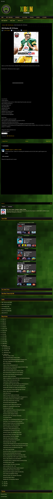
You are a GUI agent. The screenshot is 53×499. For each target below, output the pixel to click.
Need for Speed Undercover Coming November (13, 423)
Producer (26, 274)
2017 (3, 328)
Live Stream (24, 17)
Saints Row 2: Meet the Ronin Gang (11, 382)
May (4, 485)
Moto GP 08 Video (7, 363)
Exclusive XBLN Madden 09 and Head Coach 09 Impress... (15, 443)
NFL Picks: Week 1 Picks (8, 355)
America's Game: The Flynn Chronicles (11, 425)
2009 (3, 343)
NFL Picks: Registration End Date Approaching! (13, 361)
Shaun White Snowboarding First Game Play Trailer (14, 454)
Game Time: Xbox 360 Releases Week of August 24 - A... (15, 397)
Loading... (3, 296)
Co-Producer (26, 235)
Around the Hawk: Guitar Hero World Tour (12, 404)
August (5, 354)
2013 (3, 336)
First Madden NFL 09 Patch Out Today (11, 430)
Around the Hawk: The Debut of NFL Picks (12, 434)
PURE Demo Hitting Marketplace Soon (11, 428)
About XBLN (12, 20)
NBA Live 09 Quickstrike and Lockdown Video (13, 370)
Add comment (5, 156)
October (5, 350)
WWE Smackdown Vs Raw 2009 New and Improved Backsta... (16, 378)
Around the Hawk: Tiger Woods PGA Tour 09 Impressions (15, 383)
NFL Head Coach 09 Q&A (8, 449)
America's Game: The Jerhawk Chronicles (12, 415)
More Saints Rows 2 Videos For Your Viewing (13, 372)
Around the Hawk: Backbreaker (10, 402)
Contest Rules (4, 496)
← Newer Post (4, 141)
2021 (3, 321)
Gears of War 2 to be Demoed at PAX (11, 380)
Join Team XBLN (4, 20)
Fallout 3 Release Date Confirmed (10, 412)
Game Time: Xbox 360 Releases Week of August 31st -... (15, 359)
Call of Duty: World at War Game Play (11, 400)
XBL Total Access (9, 25)
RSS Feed (3, 1)
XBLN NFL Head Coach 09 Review (10, 438)
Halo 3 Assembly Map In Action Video (11, 357)
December (6, 346)
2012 (3, 338)
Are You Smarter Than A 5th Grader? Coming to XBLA (14, 456)
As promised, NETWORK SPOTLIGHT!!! (11, 440)
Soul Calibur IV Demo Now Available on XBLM (13, 398)
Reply (6, 153)
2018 (3, 326)
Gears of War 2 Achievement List (10, 365)
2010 (3, 341)
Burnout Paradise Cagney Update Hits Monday (13, 471)
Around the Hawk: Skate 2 (9, 477)
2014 (3, 334)
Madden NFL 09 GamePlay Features (11, 479)
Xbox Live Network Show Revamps (11, 426)
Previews (32, 17)
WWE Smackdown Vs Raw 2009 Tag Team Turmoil (14, 389)
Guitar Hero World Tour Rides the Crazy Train (13, 447)
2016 (3, 330)
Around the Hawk (5, 310)
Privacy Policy (4, 494)
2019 (3, 324)
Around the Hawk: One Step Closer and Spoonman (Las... (15, 445)
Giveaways (17, 17)
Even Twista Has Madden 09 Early (10, 473)
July (4, 481)
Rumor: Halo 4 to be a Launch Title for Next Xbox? (14, 385)
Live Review (4, 306)
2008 (3, 345)
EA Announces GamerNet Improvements (12, 453)
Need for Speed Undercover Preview (11, 395)
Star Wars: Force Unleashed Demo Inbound (12, 421)
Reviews (38, 17)
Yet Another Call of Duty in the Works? (11, 469)
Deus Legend (7, 30)
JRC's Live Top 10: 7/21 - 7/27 (9, 466)
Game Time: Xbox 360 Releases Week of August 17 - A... (15, 419)
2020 (3, 323)
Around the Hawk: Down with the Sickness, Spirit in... (14, 451)
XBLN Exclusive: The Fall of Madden (11, 436)
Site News (44, 17)
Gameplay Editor (26, 261)
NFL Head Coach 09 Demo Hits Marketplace (13, 374)
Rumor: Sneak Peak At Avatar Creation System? (13, 468)
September (6, 352)
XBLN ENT (4, 312)
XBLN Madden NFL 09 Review (10, 28)
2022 (3, 319)
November (6, 348)
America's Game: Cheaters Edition (10, 413)
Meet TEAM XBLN (9, 17)
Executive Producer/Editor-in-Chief (26, 222)
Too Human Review (7, 417)
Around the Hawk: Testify (8, 462)
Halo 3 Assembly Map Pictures (10, 368)
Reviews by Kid (5, 308)
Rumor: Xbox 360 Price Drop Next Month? (12, 458)
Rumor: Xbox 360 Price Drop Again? (11, 391)
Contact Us (20, 20)
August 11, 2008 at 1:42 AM (15, 149)
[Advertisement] (19, 198)
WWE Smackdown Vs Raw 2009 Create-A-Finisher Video (15, 367)
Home (2, 17)
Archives (10, 206)
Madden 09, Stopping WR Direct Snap (11, 406)
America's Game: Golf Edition (9, 376)
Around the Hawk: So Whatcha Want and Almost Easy (15, 460)
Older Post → (49, 141)
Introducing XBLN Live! (8, 408)
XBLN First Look (5, 304)
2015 (3, 332)
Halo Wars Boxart (7, 393)
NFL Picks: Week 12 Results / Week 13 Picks (16, 209)
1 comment (24, 30)
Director (26, 248)
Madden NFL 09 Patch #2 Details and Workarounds (14, 387)
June (5, 483)
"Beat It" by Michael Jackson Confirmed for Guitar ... (14, 410)
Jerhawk (7, 149)
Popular (3, 206)
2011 (3, 339)
